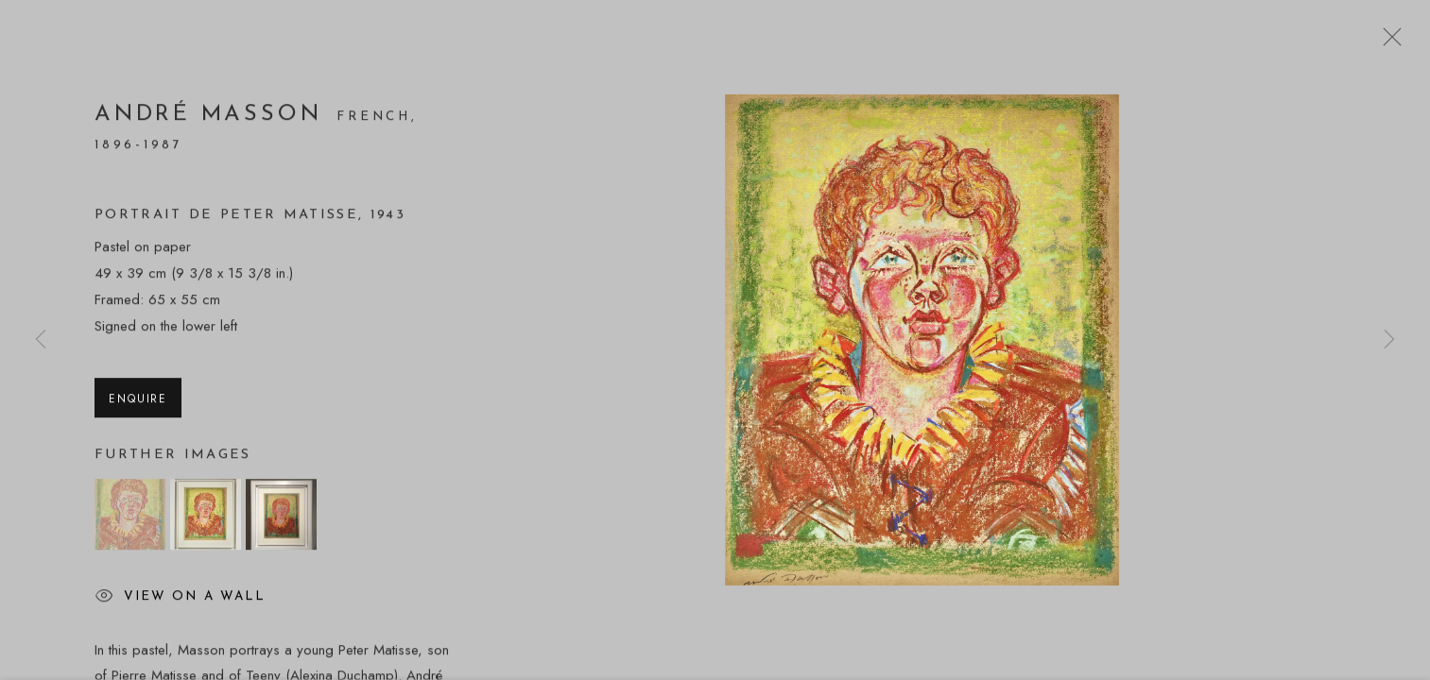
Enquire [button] (138, 402)
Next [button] (1389, 340)
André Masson (213, 118)
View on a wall (180, 601)
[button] (130, 518)
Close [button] (1387, 42)
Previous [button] (40, 340)
